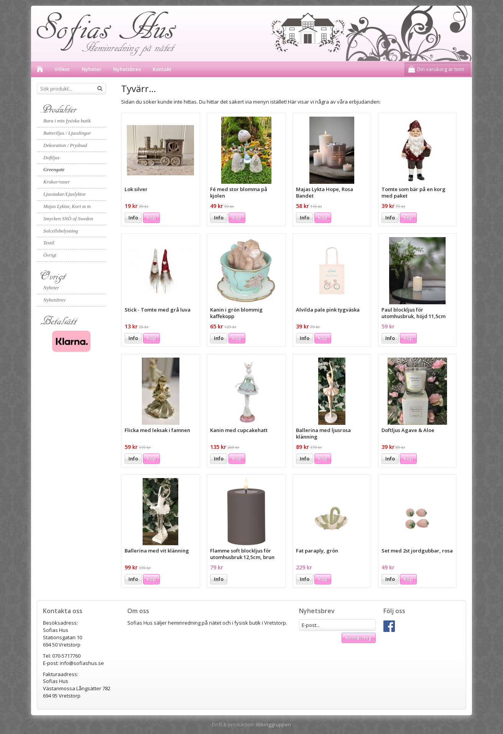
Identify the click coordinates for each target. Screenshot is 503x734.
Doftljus (51, 157)
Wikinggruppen (273, 724)
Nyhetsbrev (127, 69)
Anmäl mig (358, 637)
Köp (151, 217)
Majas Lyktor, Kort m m (66, 206)
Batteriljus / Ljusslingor (67, 133)
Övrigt (49, 255)
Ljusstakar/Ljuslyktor (64, 194)
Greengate (54, 169)
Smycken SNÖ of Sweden (68, 218)
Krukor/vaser (56, 182)
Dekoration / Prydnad (65, 145)
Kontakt (162, 69)
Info (133, 217)
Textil (48, 243)
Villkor (62, 69)
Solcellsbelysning (60, 231)
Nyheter (92, 69)
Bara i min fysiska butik (67, 121)
